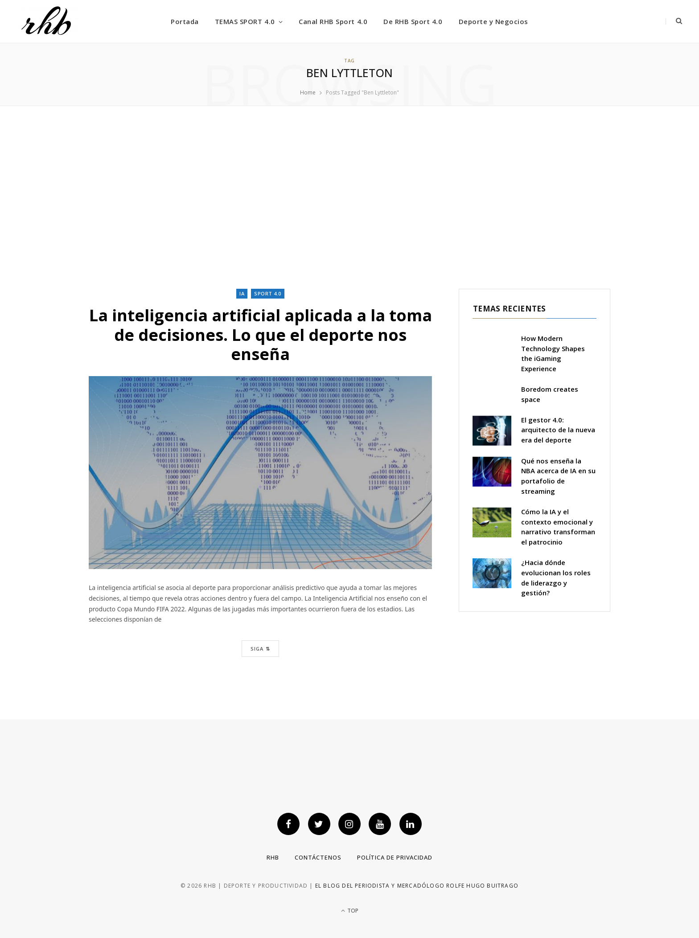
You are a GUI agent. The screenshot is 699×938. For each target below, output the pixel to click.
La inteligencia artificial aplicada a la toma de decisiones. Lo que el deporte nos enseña (260, 334)
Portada (185, 21)
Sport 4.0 (267, 293)
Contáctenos (318, 857)
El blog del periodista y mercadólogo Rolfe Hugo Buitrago (416, 885)
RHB (273, 857)
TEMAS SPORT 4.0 (245, 21)
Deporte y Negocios (493, 21)
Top (349, 910)
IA (241, 293)
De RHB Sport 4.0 (412, 21)
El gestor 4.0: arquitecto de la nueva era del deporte (558, 430)
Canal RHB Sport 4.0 (333, 21)
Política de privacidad (394, 857)
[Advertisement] (349, 197)
